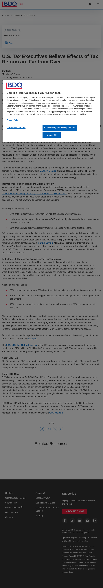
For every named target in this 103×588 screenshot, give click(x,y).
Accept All (52, 135)
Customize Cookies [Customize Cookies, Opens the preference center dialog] (16, 128)
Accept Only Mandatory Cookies (60, 128)
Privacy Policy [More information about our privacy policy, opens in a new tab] (13, 120)
